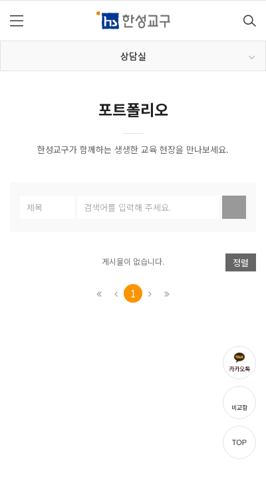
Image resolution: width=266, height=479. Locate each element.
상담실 (187, 56)
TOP (239, 442)
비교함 (239, 407)
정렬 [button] (241, 262)
